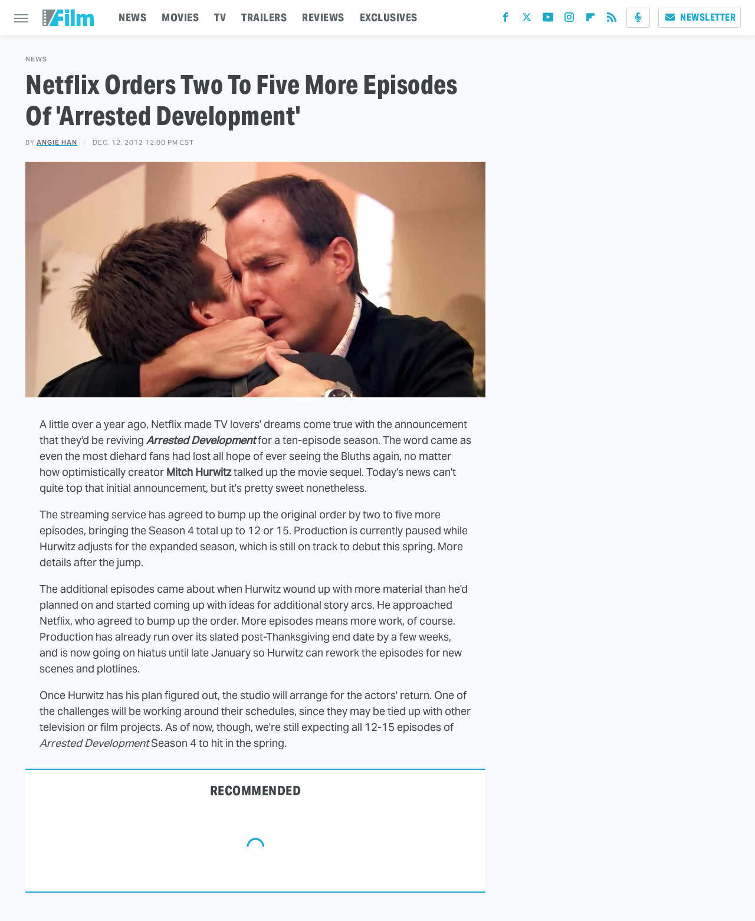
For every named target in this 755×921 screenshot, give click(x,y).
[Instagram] (569, 20)
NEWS (132, 17)
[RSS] (611, 20)
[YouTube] (547, 20)
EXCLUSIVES (389, 17)
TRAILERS (264, 17)
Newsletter (700, 17)
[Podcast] (638, 18)
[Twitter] (526, 20)
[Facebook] (505, 20)
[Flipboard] (590, 20)
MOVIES (180, 17)
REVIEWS (323, 17)
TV (220, 17)
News (36, 59)
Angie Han (57, 142)
